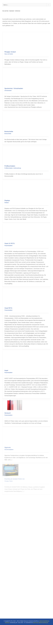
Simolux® (7, 413)
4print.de (41, 622)
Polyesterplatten (8, 245)
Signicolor (7, 447)
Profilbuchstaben (9, 166)
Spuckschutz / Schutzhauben (13, 88)
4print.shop (35, 622)
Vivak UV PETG (9, 243)
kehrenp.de (45, 622)
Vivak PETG (8, 308)
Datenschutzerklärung (44, 621)
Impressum (7, 622)
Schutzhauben (8, 90)
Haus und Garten (8, 54)
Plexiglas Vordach (10, 52)
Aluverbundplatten (8, 449)
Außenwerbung (17, 168)
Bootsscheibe (8, 131)
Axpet (6, 370)
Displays (7, 200)
